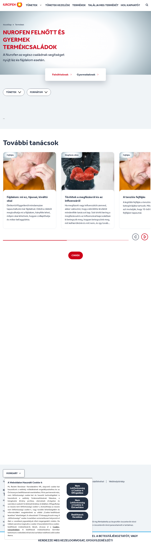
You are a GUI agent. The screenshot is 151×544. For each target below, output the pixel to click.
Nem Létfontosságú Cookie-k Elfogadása (77, 489)
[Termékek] (79, 5)
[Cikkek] (75, 451)
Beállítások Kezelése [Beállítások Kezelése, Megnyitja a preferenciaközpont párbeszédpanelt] (77, 515)
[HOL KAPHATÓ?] (130, 5)
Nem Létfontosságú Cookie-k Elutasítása (77, 504)
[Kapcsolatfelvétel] (96, 481)
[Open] (147, 5)
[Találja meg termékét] (103, 5)
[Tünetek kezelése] (57, 5)
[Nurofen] (12, 4)
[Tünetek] (34, 5)
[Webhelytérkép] (118, 481)
